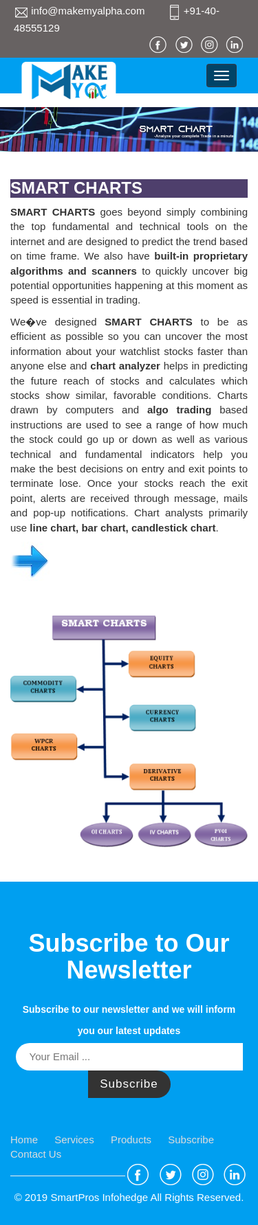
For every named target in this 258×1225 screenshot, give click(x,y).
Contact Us (35, 1154)
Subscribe (129, 1083)
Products (131, 1139)
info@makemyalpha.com (81, 10)
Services (74, 1139)
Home (24, 1139)
